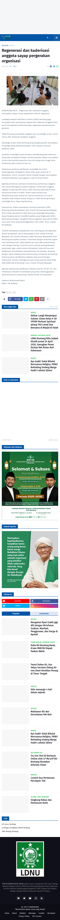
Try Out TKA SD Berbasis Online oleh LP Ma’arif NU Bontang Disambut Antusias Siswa (44, 760)
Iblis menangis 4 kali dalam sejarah (41, 691)
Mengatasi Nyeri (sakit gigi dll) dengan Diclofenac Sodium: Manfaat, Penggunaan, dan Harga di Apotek (44, 628)
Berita (12, 45)
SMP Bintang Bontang (10, 831)
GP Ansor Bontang (9, 824)
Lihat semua (54, 307)
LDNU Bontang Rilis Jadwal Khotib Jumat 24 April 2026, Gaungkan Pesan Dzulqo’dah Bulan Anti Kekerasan (44, 344)
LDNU (14, 292)
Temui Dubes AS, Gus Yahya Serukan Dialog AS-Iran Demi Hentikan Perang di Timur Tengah (44, 669)
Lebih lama (53, 440)
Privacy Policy (24, 916)
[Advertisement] (30, 17)
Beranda (5, 45)
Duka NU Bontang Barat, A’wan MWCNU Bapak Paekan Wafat (43, 648)
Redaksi (23, 913)
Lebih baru (7, 440)
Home (7, 913)
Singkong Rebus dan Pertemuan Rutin (41, 801)
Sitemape (32, 913)
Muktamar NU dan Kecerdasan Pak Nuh (41, 713)
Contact (41, 913)
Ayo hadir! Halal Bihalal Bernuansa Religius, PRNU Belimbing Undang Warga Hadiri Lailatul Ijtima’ (44, 366)
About (14, 913)
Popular (15, 613)
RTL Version (36, 916)
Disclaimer (51, 913)
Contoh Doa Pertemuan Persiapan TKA (43, 779)
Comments (44, 613)
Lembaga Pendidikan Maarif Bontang (16, 828)
